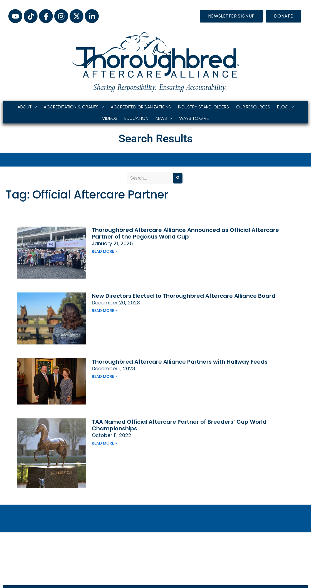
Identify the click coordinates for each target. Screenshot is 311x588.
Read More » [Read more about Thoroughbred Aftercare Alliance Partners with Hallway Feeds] (104, 376)
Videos (109, 118)
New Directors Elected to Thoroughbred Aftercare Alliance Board (183, 296)
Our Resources (253, 107)
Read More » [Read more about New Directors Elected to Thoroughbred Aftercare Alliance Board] (104, 310)
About (27, 107)
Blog (285, 107)
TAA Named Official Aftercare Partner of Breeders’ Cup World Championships (179, 425)
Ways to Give (194, 118)
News (164, 118)
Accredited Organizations (141, 107)
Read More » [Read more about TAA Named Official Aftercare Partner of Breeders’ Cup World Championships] (104, 443)
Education (136, 118)
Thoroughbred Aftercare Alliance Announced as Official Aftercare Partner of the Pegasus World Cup (185, 233)
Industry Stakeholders (203, 107)
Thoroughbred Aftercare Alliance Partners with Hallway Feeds (180, 362)
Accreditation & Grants (73, 107)
